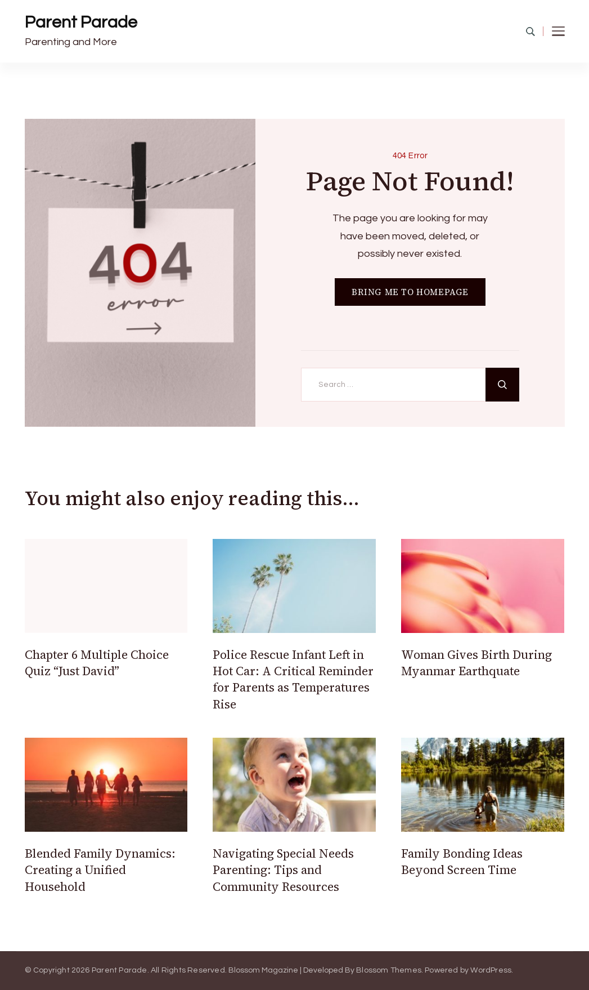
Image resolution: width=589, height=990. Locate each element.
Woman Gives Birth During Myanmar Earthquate (476, 662)
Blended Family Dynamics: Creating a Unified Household (100, 870)
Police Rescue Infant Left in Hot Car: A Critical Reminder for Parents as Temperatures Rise (293, 679)
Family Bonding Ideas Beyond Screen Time (462, 861)
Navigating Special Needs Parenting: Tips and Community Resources (283, 870)
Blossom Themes (388, 970)
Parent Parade (81, 22)
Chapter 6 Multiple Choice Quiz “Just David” (97, 662)
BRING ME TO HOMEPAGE (410, 292)
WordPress (490, 970)
